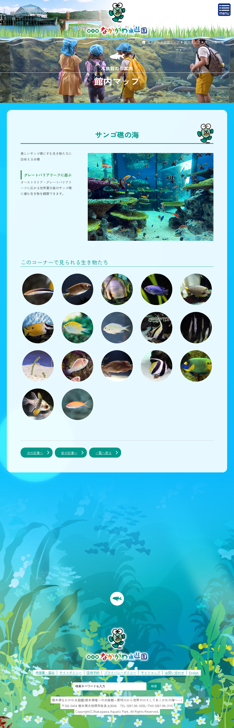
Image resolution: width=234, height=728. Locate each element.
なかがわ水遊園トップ (163, 42)
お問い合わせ (174, 672)
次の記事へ (35, 453)
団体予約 (93, 672)
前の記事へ (69, 453)
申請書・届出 (45, 672)
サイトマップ (150, 672)
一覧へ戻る (104, 453)
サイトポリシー (70, 672)
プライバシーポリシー (120, 672)
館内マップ (192, 42)
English (194, 672)
